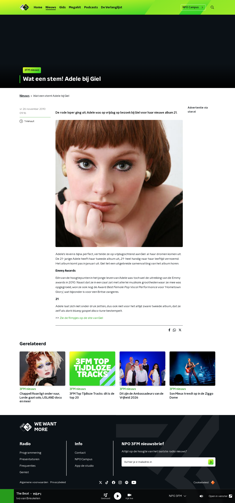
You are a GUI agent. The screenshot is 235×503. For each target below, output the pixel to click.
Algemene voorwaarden (34, 482)
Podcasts (91, 7)
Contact (80, 452)
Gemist (24, 472)
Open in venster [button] (220, 496)
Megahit (75, 7)
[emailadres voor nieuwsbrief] (168, 462)
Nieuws (51, 7)
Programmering (30, 452)
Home (38, 7)
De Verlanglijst (111, 7)
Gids (62, 7)
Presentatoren (29, 459)
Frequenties (28, 465)
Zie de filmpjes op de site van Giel (81, 318)
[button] (105, 496)
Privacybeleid (58, 482)
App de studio (84, 465)
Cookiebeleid (201, 482)
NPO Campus (193, 7)
